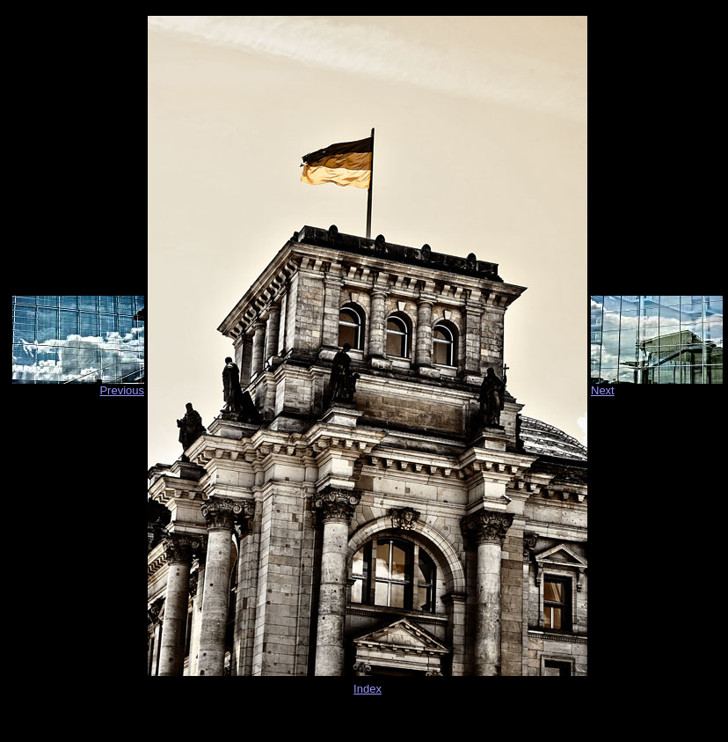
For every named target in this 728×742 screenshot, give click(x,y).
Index (367, 688)
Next (603, 390)
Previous (121, 390)
